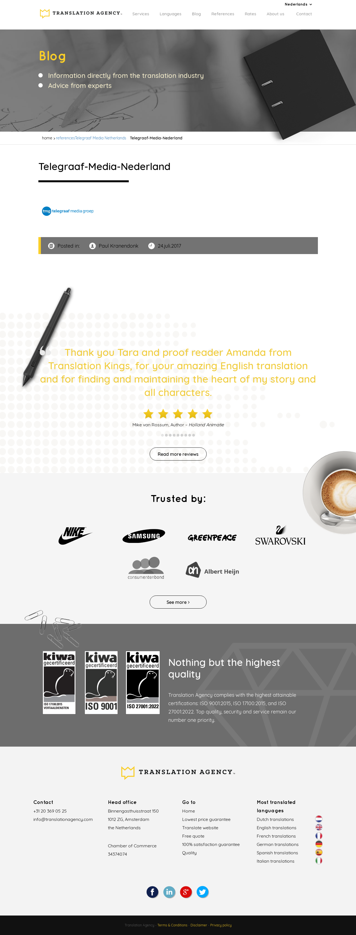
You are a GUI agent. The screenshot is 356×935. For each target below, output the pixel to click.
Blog (196, 13)
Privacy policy (221, 925)
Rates (250, 13)
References (222, 13)
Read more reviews (178, 454)
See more (178, 602)
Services (140, 13)
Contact (304, 13)
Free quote (193, 836)
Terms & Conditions (172, 925)
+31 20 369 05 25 (50, 811)
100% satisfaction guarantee (211, 844)
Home (188, 811)
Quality (189, 852)
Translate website (200, 827)
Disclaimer (199, 925)
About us (275, 13)
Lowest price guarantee (206, 819)
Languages (170, 13)
